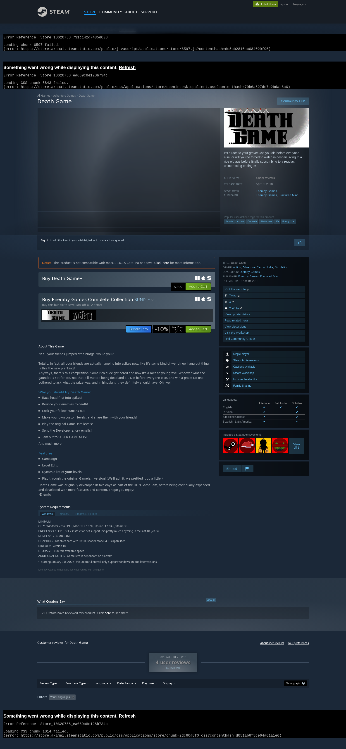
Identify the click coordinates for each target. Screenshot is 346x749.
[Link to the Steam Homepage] (57, 15)
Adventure (249, 386)
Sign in (45, 245)
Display (167, 692)
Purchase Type (76, 692)
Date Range (125, 692)
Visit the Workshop (237, 452)
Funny (285, 227)
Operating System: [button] (211, 705)
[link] (169, 334)
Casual (261, 386)
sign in (284, 4)
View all (211, 605)
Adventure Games (64, 101)
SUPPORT (149, 12)
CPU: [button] (234, 705)
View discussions (235, 446)
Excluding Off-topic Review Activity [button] (105, 705)
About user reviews (272, 648)
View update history (237, 433)
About (131, 12)
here (108, 618)
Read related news (236, 440)
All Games (43, 101)
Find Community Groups (240, 458)
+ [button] (293, 227)
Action (240, 227)
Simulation (281, 386)
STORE (90, 12)
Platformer (266, 227)
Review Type (48, 692)
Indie (270, 386)
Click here (161, 268)
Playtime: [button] (140, 705)
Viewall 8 (296, 360)
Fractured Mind (288, 200)
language (298, 4)
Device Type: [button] (269, 705)
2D (277, 227)
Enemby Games (266, 196)
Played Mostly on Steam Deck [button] (173, 705)
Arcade (230, 227)
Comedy (252, 227)
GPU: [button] (249, 705)
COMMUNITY (110, 12)
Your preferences (298, 648)
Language (101, 692)
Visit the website (237, 408)
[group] (173, 706)
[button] (198, 292)
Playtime (148, 692)
